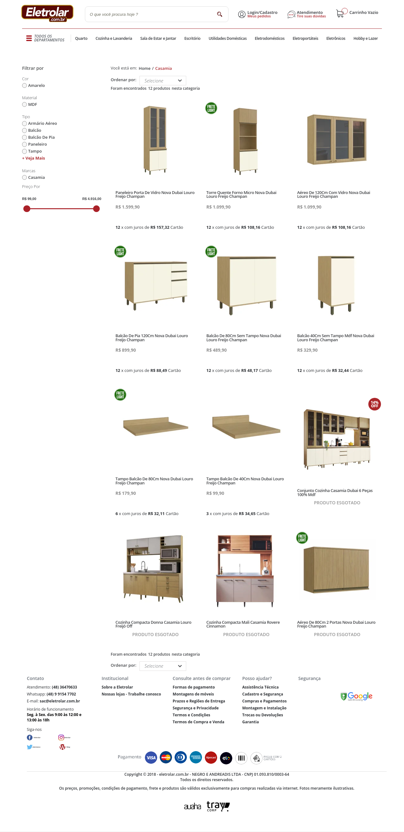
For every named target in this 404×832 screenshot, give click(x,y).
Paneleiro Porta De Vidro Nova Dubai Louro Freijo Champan (155, 194)
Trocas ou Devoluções (262, 715)
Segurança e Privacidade (196, 708)
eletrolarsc (43, 747)
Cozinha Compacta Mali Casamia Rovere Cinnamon (243, 624)
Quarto (82, 38)
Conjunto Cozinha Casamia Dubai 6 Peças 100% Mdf (335, 492)
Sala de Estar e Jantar (158, 38)
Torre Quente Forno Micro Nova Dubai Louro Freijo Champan (241, 194)
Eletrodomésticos (268, 38)
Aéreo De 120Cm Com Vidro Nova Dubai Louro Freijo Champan (333, 194)
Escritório (192, 38)
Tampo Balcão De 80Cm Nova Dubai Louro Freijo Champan (154, 481)
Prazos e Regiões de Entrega (199, 701)
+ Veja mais (33, 158)
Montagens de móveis (193, 694)
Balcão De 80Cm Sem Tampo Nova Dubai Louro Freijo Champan (243, 338)
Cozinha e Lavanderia (115, 38)
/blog (71, 747)
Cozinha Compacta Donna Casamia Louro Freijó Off (153, 624)
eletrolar (72, 737)
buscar (221, 14)
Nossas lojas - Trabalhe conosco (131, 694)
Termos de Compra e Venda (198, 722)
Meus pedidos (261, 16)
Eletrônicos (335, 38)
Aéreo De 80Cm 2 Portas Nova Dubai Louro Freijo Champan (336, 624)
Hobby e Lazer (365, 38)
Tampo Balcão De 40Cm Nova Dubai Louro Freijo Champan (245, 481)
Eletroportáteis (304, 38)
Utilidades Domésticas (227, 38)
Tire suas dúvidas (313, 16)
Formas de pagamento (194, 687)
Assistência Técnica (260, 687)
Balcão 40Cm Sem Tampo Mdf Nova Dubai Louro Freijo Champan (335, 338)
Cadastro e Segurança (262, 694)
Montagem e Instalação (264, 708)
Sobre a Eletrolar (117, 687)
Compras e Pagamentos (264, 701)
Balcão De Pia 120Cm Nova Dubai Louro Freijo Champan (152, 338)
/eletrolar (42, 737)
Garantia (250, 722)
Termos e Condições (191, 715)
